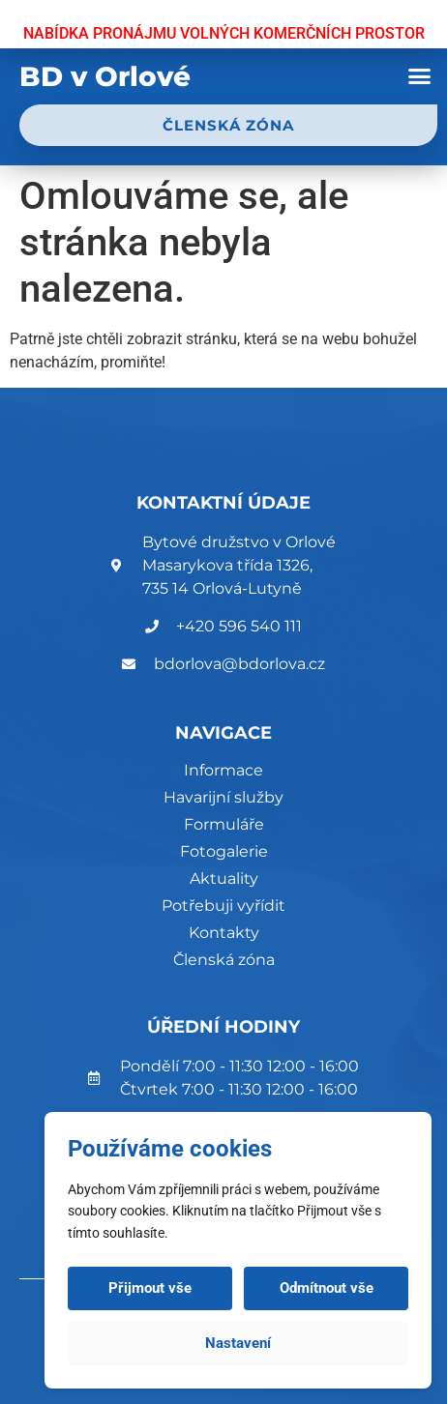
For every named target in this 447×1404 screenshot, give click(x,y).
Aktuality (224, 878)
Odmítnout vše (326, 1288)
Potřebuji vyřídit (223, 905)
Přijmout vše (150, 1288)
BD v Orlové (105, 76)
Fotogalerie (224, 851)
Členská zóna (224, 960)
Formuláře (224, 824)
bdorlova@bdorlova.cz (239, 664)
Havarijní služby (223, 797)
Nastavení (238, 1343)
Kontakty (224, 932)
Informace (223, 770)
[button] (419, 76)
